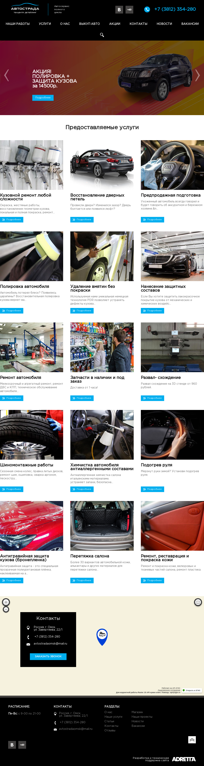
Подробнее (43, 98)
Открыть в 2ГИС (193, 690)
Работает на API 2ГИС (171, 688)
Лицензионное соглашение (169, 690)
